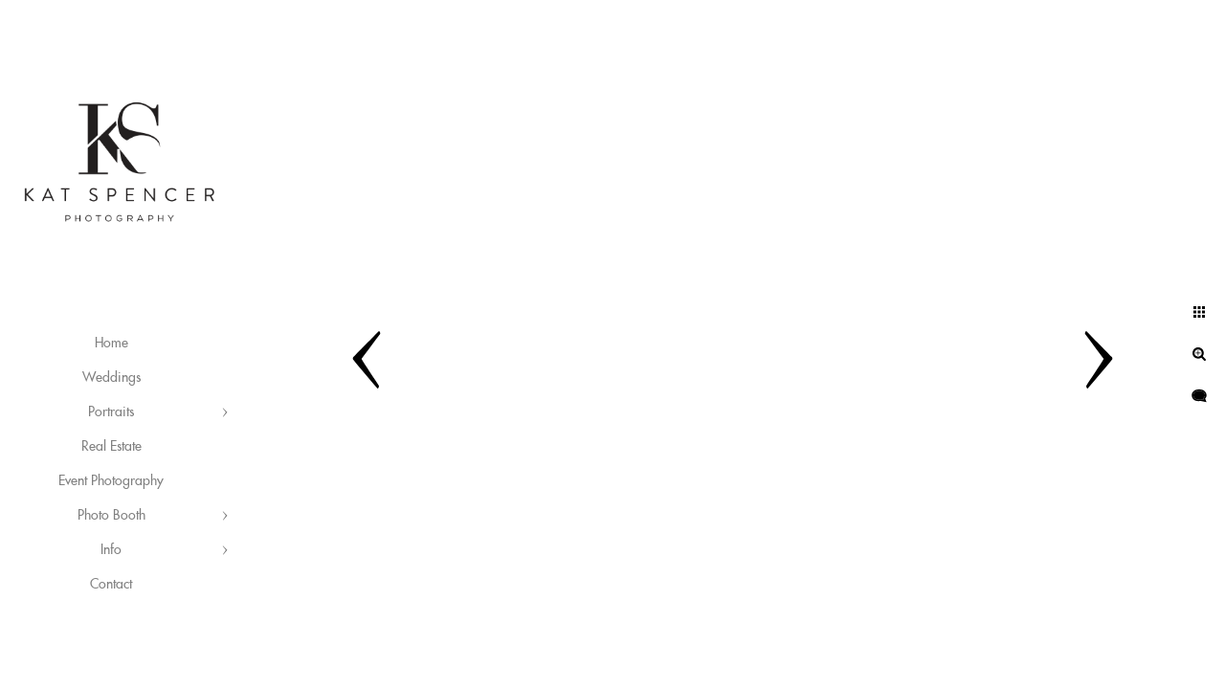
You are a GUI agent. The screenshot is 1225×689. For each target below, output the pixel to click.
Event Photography (111, 481)
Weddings (111, 378)
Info (111, 550)
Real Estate (111, 447)
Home (111, 343)
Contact (111, 584)
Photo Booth (111, 515)
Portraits (111, 412)
